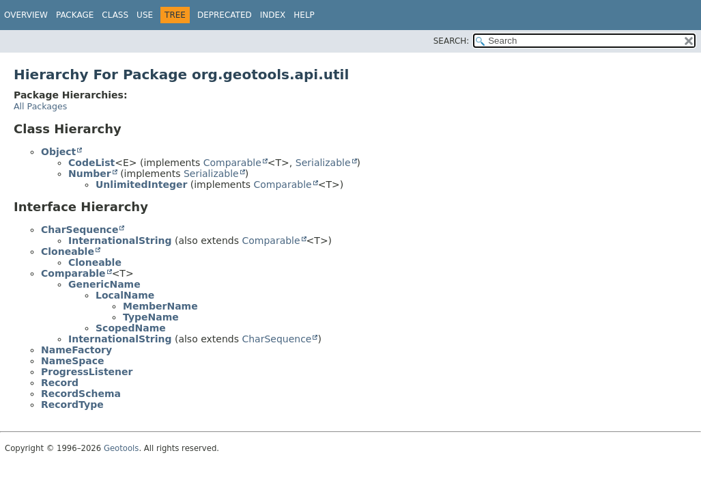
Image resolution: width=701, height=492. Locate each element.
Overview (26, 15)
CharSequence (79, 229)
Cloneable (67, 251)
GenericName (104, 284)
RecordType (72, 404)
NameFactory (76, 349)
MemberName (160, 306)
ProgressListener (86, 371)
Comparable (232, 162)
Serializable (323, 162)
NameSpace (72, 360)
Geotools (121, 448)
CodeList (91, 162)
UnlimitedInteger (141, 184)
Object (58, 151)
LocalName (125, 295)
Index (273, 15)
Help (304, 15)
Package (75, 15)
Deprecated (224, 15)
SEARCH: (451, 41)
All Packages (40, 106)
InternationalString (119, 240)
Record (59, 382)
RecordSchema (81, 393)
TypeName (151, 317)
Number (89, 173)
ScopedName (131, 328)
